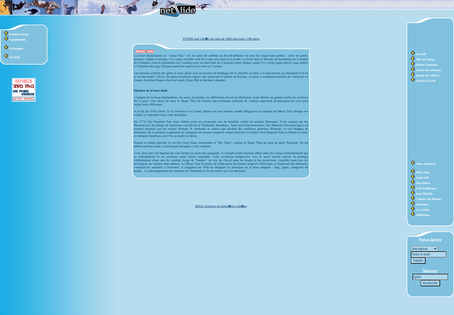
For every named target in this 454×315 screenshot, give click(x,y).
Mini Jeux (422, 172)
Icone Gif (422, 177)
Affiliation (423, 215)
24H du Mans (425, 59)
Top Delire (423, 183)
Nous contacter (426, 163)
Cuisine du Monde (428, 199)
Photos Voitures (426, 64)
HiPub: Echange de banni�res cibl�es (221, 206)
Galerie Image (19, 34)
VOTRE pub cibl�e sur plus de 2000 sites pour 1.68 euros (221, 38)
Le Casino (422, 209)
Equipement (17, 39)
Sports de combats (428, 70)
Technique (16, 48)
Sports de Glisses (427, 75)
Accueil (14, 57)
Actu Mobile (424, 193)
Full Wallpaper (426, 188)
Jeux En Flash (425, 80)
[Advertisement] (428, 37)
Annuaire (422, 204)
